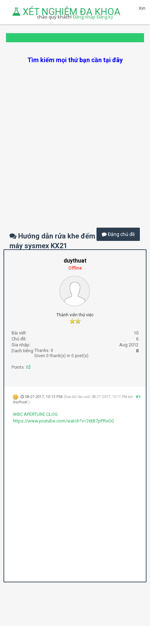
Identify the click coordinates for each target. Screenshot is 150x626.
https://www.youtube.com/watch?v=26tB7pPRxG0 (63, 421)
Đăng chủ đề (118, 234)
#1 (138, 397)
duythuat (20, 402)
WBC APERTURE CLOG (35, 414)
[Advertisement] (75, 139)
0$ (28, 367)
